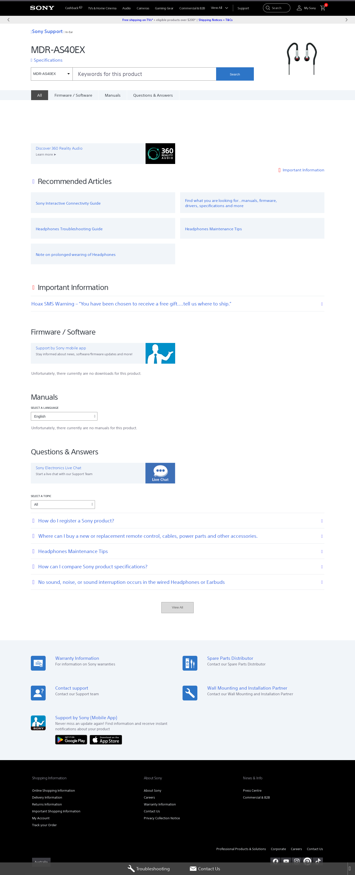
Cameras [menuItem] (143, 8)
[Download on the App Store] (106, 702)
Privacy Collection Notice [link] (162, 781)
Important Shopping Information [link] (56, 774)
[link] (41, 825)
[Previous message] (8, 20)
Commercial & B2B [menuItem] (192, 8)
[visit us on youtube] (286, 825)
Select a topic (41, 459)
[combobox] (123, 74)
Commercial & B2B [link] (256, 761)
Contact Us (204, 869)
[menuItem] (73, 8)
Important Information (303, 133)
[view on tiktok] (318, 825)
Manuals (113, 95)
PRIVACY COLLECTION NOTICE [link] (107, 848)
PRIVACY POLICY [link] (74, 848)
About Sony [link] (152, 754)
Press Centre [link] (252, 754)
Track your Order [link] (44, 788)
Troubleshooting (149, 869)
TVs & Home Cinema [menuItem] (102, 8)
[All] (39, 95)
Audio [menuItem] (126, 8)
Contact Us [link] (152, 774)
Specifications (48, 60)
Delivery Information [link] (47, 761)
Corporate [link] (278, 812)
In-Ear (69, 32)
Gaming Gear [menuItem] (164, 8)
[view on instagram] (297, 825)
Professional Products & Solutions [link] (241, 812)
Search (235, 74)
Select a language (45, 371)
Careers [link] (149, 761)
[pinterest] (307, 825)
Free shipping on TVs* (137, 20)
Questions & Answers (153, 95)
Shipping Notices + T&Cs (216, 20)
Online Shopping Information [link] (53, 754)
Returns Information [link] (47, 768)
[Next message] (346, 20)
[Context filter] (52, 74)
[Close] (351, 869)
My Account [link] (41, 781)
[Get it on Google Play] (72, 702)
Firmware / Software (73, 95)
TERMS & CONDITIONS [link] (46, 848)
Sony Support (47, 31)
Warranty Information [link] (160, 768)
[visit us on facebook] (275, 825)
